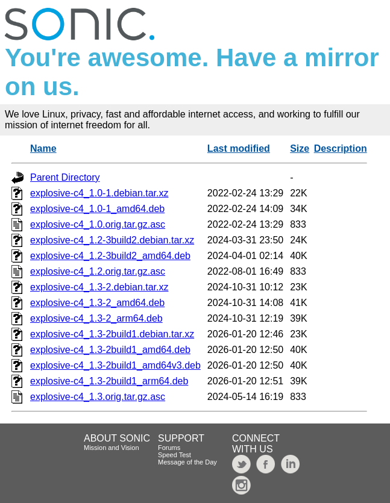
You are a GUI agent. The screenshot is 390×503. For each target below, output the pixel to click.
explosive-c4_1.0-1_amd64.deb (97, 209)
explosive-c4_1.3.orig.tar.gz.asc (97, 397)
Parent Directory (65, 177)
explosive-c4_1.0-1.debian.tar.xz (99, 193)
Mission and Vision (111, 447)
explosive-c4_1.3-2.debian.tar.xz (99, 287)
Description (340, 148)
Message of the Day (187, 462)
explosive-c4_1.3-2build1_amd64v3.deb (115, 365)
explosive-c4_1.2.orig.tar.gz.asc (97, 271)
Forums (169, 447)
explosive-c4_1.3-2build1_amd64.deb (110, 350)
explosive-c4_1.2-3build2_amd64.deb (110, 256)
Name (43, 148)
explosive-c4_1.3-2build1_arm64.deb (109, 381)
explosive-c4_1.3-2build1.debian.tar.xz (112, 334)
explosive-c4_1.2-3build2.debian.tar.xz (112, 240)
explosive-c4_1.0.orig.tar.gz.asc (97, 224)
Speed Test (174, 454)
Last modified (238, 148)
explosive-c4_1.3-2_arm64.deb (96, 318)
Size (299, 148)
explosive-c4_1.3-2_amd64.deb (97, 303)
